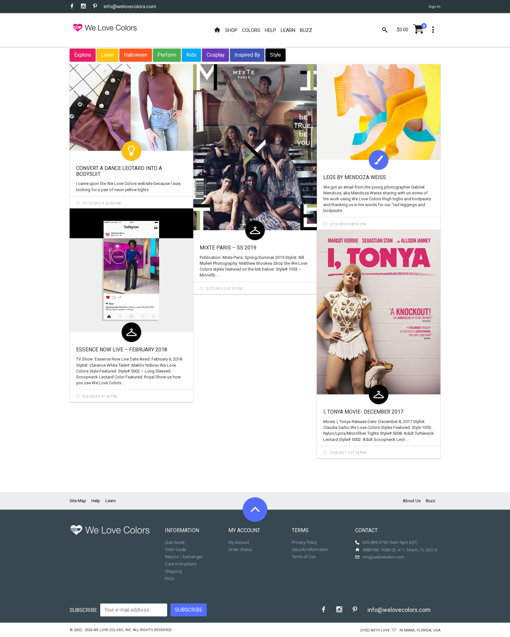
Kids (191, 55)
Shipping (173, 571)
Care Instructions (180, 563)
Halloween (135, 55)
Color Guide (175, 549)
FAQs (170, 578)
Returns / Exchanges (184, 556)
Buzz (430, 500)
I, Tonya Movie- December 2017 (363, 412)
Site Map (78, 500)
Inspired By (247, 55)
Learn (107, 55)
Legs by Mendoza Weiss (354, 177)
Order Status (240, 549)
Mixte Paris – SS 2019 (228, 248)
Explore (82, 55)
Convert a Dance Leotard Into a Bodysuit (119, 171)
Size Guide (174, 542)
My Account (238, 542)
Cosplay (215, 55)
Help (95, 500)
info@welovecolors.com (130, 6)
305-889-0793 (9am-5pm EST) (390, 542)
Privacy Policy (304, 542)
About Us (412, 500)
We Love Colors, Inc (112, 630)
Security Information (310, 549)
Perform (166, 55)
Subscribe (83, 610)
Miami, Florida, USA (422, 630)
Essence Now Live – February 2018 (121, 350)
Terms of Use (303, 556)
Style (275, 55)
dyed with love (375, 630)
